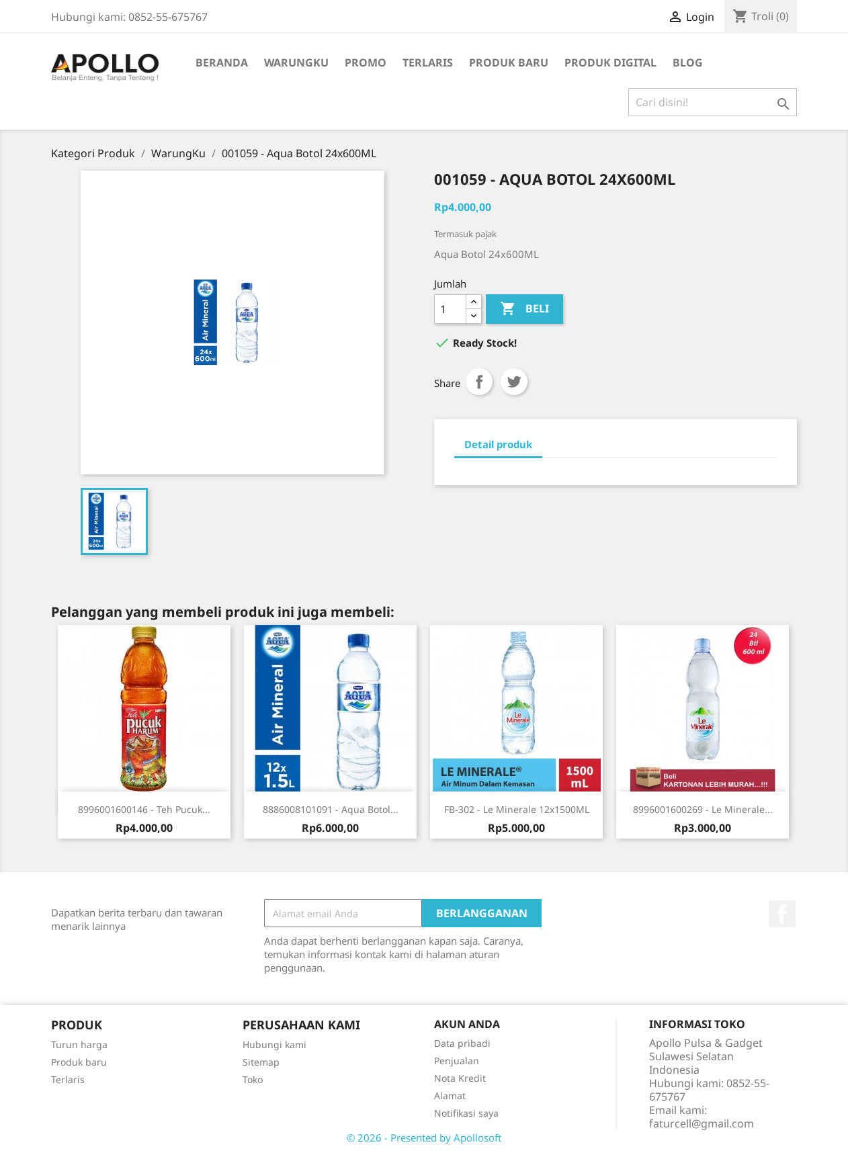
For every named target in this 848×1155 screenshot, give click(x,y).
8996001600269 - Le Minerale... (703, 809)
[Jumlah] (450, 309)
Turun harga (79, 1044)
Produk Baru (508, 62)
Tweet (514, 381)
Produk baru (79, 1062)
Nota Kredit (460, 1078)
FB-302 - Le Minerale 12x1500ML (516, 809)
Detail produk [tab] (498, 444)
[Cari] (712, 102)
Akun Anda (467, 1024)
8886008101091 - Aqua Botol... (330, 809)
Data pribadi (462, 1043)
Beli (524, 309)
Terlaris (427, 62)
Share (479, 381)
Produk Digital (610, 62)
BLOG (688, 62)
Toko (253, 1079)
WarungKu (296, 62)
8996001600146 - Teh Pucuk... (144, 809)
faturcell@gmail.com (701, 1123)
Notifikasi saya (466, 1113)
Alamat (450, 1095)
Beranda (222, 62)
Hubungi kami (274, 1044)
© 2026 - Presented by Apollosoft (424, 1137)
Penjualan (456, 1060)
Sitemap (261, 1062)
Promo (365, 62)
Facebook (782, 913)
